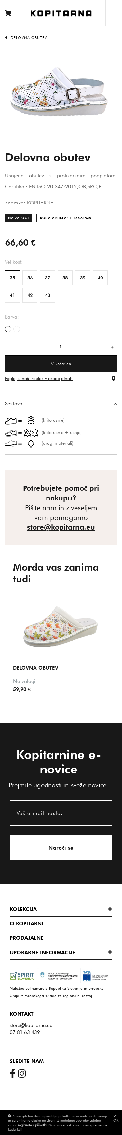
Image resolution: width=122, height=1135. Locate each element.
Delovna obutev (29, 37)
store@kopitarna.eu (61, 527)
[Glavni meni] (113, 13)
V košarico (61, 363)
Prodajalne (27, 938)
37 (47, 277)
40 (100, 277)
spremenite (98, 1125)
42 (30, 295)
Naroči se (61, 848)
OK (116, 1118)
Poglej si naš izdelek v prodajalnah (39, 378)
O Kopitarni (26, 923)
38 (65, 277)
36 (30, 277)
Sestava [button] (14, 404)
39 (82, 277)
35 (12, 277)
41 (12, 295)
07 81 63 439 (25, 1032)
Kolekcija (23, 909)
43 (47, 295)
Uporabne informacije (42, 952)
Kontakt (22, 1014)
